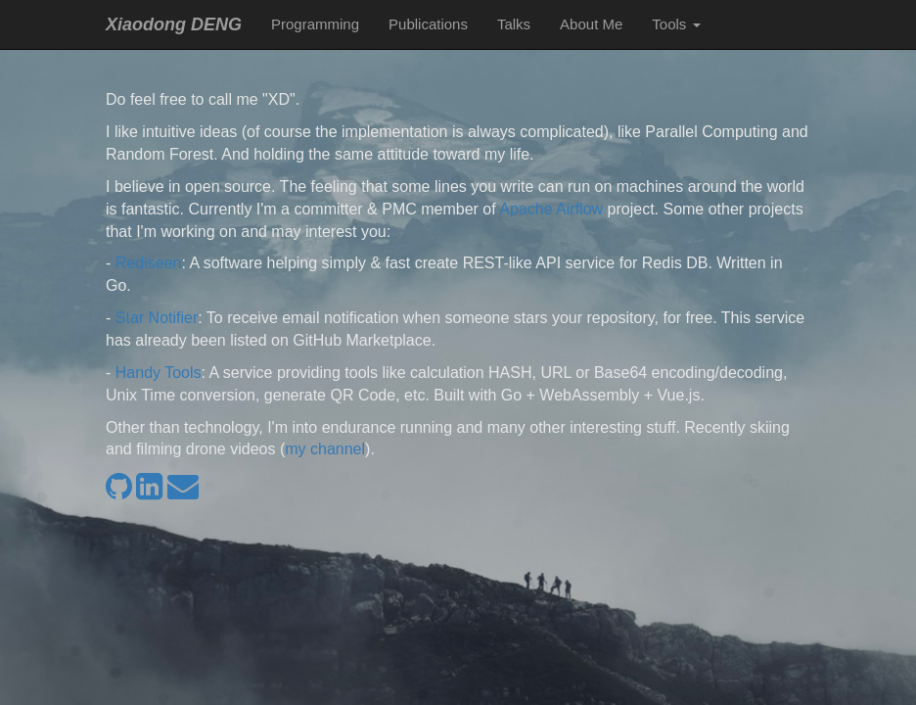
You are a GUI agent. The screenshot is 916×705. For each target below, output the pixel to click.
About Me (591, 24)
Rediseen (148, 263)
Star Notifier (156, 317)
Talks (513, 24)
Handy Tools (158, 372)
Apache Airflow (551, 209)
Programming (315, 24)
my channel (325, 449)
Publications (428, 24)
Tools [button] (676, 24)
